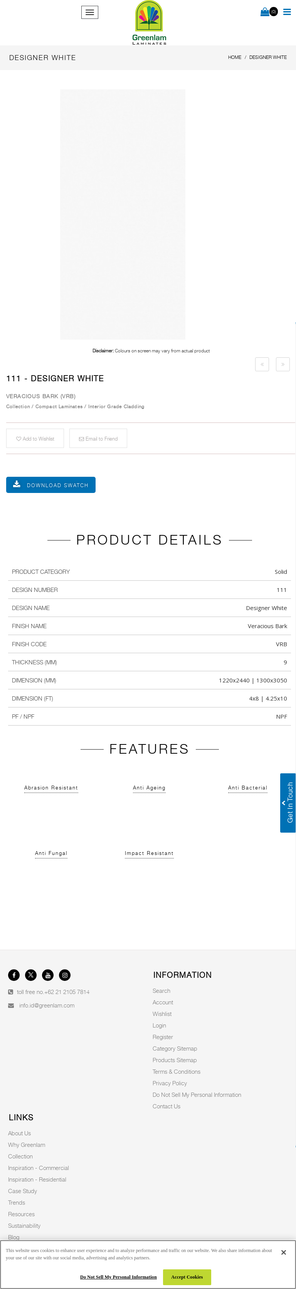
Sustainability (24, 1225)
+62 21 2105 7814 (66, 991)
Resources (21, 1213)
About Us (19, 1133)
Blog (13, 1237)
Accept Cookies (187, 1277)
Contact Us (166, 1106)
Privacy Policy (170, 1082)
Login (159, 1025)
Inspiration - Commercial (38, 1167)
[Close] (283, 1252)
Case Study (22, 1190)
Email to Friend (98, 439)
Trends (16, 1202)
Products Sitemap (175, 1059)
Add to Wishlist (35, 439)
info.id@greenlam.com (46, 1005)
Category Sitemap (175, 1048)
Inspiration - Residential (37, 1179)
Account (163, 1002)
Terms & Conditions (176, 1071)
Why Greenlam (26, 1144)
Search (161, 990)
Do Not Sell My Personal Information (197, 1094)
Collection (20, 1156)
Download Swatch (58, 485)
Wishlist (162, 1013)
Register (163, 1036)
